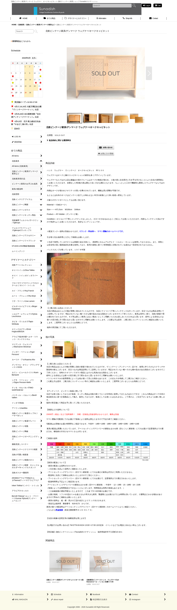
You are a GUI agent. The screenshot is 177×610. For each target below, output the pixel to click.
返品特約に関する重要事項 (59, 140)
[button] (63, 73)
